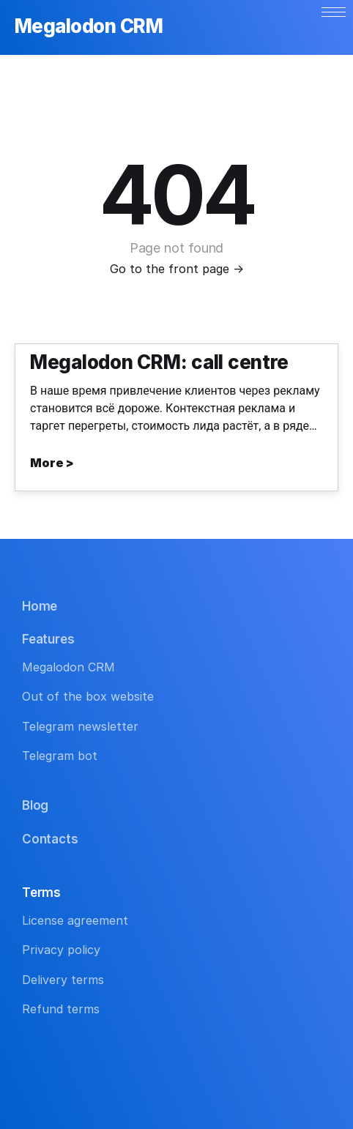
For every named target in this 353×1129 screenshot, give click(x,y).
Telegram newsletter (80, 726)
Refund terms (61, 1009)
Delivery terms (63, 979)
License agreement (75, 920)
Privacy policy (61, 949)
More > (52, 462)
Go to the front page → (177, 268)
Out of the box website (88, 696)
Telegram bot (59, 755)
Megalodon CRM (89, 26)
